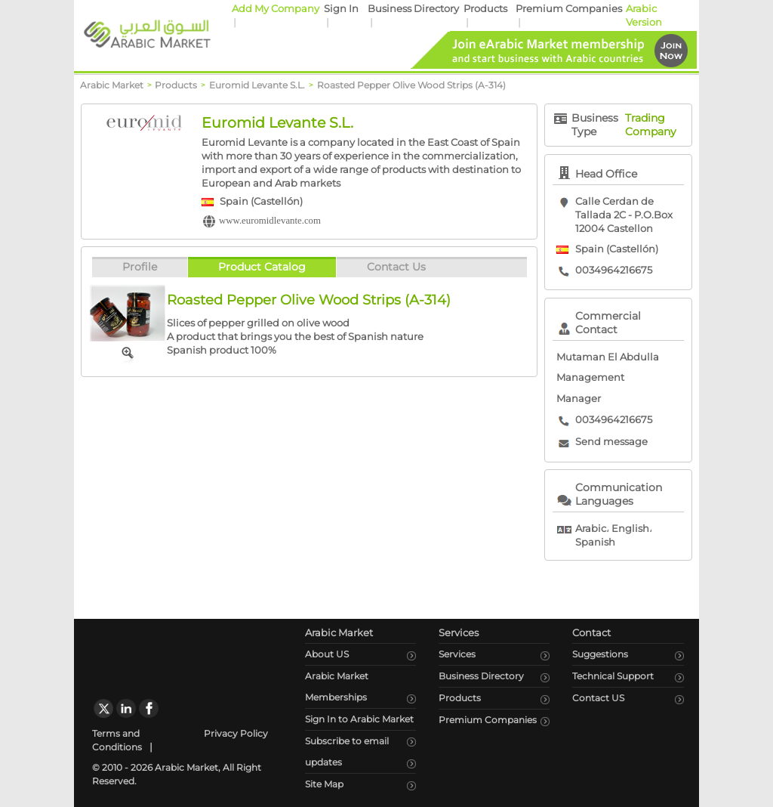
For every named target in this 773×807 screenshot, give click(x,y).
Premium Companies (569, 8)
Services (457, 654)
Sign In (341, 8)
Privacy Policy (236, 733)
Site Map (324, 784)
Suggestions (600, 654)
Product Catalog (262, 267)
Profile (139, 267)
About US (327, 654)
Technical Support (613, 676)
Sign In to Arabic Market (359, 719)
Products (485, 8)
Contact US (598, 697)
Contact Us (396, 267)
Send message (611, 441)
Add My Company (275, 8)
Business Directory (413, 8)
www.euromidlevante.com (270, 220)
